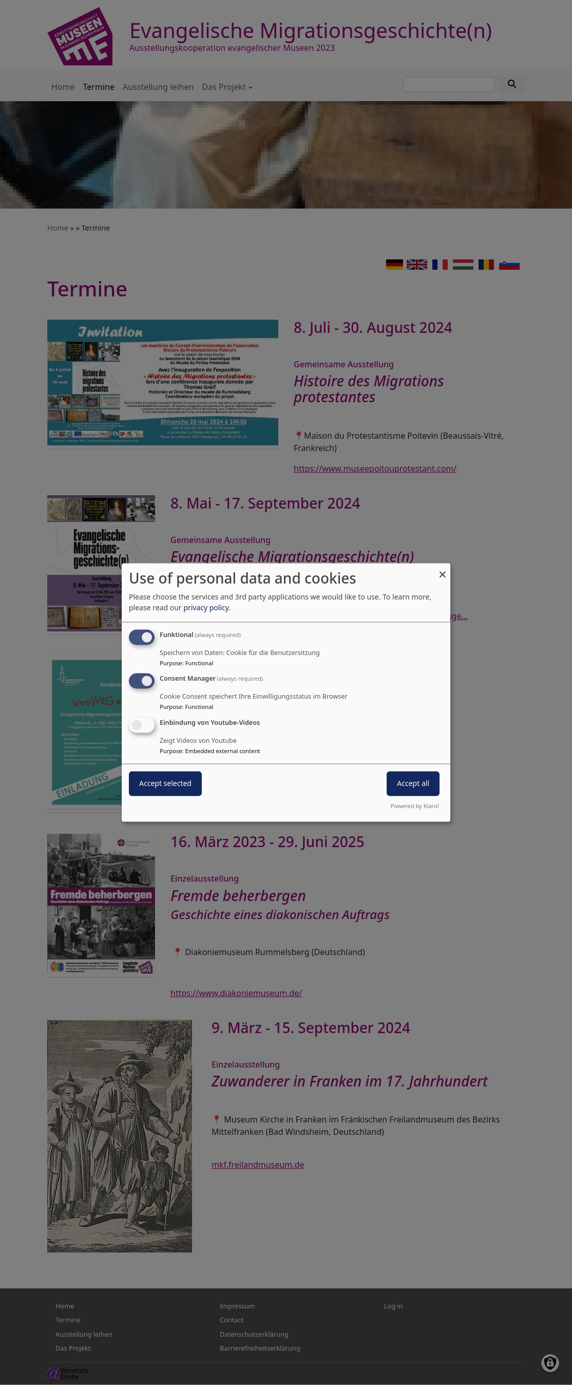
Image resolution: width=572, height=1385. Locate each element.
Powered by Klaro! (415, 806)
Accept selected (165, 784)
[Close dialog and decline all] (442, 569)
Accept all (413, 784)
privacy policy (206, 607)
